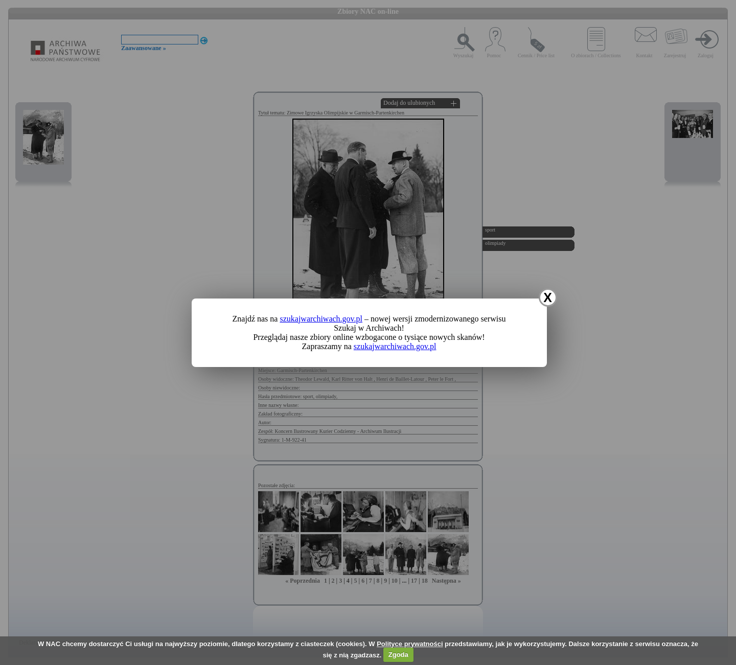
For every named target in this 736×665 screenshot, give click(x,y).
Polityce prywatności (410, 644)
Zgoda (398, 654)
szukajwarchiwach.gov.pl (321, 318)
